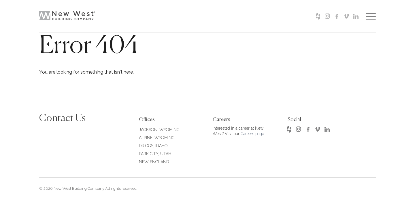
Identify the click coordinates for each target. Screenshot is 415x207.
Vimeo (346, 16)
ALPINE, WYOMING (157, 137)
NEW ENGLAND (154, 162)
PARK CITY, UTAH (155, 154)
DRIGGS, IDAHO (153, 145)
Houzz (317, 16)
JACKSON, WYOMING (159, 129)
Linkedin (355, 16)
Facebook (336, 16)
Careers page (252, 133)
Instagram (327, 16)
